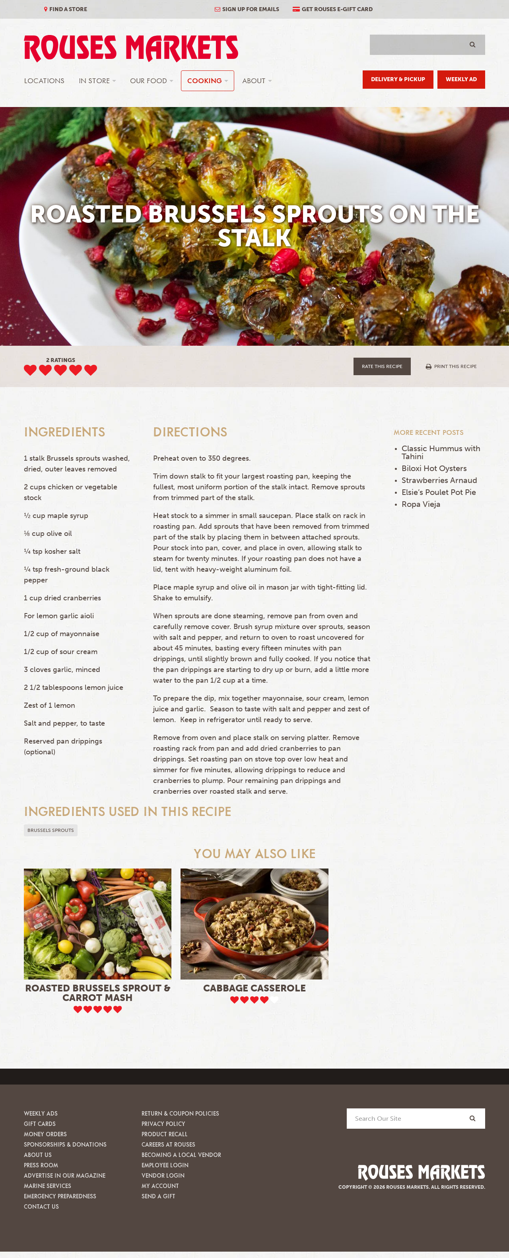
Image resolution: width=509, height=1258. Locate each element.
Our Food (148, 80)
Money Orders (45, 1134)
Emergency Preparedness (60, 1196)
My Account (160, 1186)
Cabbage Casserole (254, 988)
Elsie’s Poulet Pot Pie (439, 492)
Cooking (204, 80)
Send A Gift (158, 1196)
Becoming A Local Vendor (181, 1155)
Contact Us (41, 1206)
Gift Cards (40, 1124)
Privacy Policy (163, 1124)
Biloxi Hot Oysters (434, 468)
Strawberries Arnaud (439, 480)
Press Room (41, 1165)
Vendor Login (163, 1175)
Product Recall (165, 1134)
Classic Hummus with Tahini (441, 452)
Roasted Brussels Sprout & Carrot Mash (98, 992)
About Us (38, 1155)
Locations (44, 80)
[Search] (472, 1118)
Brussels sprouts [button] (50, 830)
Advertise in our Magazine (64, 1175)
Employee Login (165, 1165)
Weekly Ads (41, 1113)
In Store (94, 80)
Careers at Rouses (168, 1144)
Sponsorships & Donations (65, 1144)
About (254, 80)
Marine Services (47, 1186)
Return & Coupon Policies (180, 1113)
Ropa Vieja (421, 504)
